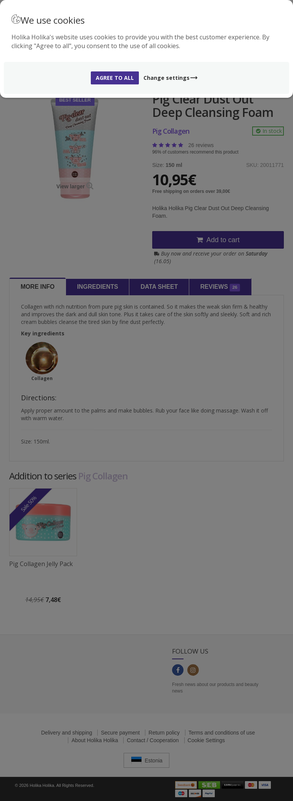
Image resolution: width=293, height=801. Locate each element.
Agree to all (115, 77)
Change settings (170, 77)
